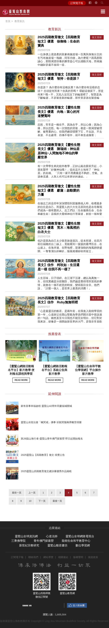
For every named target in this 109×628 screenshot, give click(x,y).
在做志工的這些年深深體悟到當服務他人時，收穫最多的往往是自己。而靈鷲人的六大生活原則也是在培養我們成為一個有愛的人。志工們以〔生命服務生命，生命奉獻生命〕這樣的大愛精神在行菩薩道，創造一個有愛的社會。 (70, 210)
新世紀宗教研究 (29, 545)
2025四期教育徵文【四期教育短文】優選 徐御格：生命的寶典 (59, 41)
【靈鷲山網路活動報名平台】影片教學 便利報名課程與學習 (21, 374)
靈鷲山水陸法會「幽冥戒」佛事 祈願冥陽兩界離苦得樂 (51, 422)
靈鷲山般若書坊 (57, 545)
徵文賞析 (97, 37)
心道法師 (51, 536)
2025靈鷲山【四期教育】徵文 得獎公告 (43, 454)
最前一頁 (16, 492)
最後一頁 (57, 501)
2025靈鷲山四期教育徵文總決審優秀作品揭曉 (46, 471)
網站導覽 (48, 557)
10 (30, 501)
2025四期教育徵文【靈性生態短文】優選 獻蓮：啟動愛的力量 (59, 190)
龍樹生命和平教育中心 (76, 540)
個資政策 (93, 557)
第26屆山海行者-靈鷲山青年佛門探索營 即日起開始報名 (52, 438)
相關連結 (63, 557)
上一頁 (31, 492)
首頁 (7, 21)
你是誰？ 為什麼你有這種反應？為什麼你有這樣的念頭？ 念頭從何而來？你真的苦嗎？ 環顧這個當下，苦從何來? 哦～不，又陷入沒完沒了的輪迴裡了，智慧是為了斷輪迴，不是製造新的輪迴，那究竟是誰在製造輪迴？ (71, 94)
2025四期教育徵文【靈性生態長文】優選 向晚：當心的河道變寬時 (59, 112)
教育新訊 (19, 21)
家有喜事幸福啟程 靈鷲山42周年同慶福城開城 (46, 405)
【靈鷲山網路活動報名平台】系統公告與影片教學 (54, 374)
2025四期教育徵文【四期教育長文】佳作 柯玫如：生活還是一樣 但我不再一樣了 (59, 265)
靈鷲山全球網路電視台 (80, 536)
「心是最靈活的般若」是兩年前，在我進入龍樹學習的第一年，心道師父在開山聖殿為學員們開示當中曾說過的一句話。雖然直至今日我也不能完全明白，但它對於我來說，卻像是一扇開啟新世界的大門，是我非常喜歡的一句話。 (70, 317)
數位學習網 (83, 545)
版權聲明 (78, 557)
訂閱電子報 (77, 3)
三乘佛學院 (18, 540)
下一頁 (41, 501)
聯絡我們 (33, 557)
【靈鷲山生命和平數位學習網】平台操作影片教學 (88, 374)
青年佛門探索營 (44, 540)
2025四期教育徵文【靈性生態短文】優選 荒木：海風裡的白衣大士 (59, 228)
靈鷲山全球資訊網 (26, 536)
